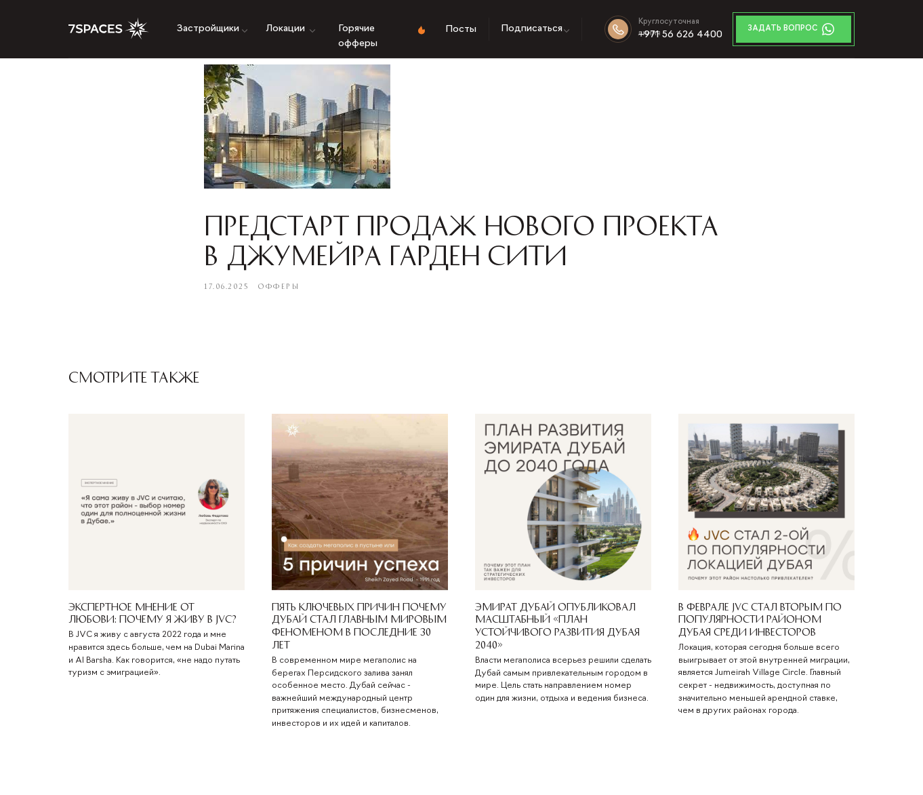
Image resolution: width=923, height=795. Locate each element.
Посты (460, 29)
